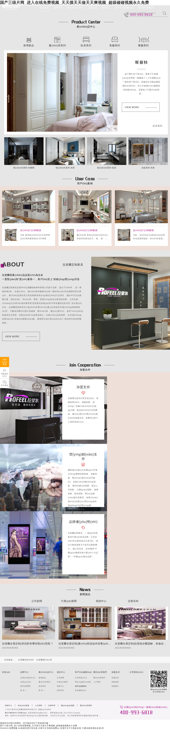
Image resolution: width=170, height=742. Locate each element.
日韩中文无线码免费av (48, 728)
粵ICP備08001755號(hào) (16, 713)
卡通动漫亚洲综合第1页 (93, 728)
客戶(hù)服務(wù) (124, 7)
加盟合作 (93, 7)
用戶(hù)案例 (80, 686)
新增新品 (42, 678)
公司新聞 (36, 601)
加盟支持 (115, 678)
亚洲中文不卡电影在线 (70, 728)
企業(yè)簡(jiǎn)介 (28, 678)
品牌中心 (58, 7)
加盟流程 (115, 682)
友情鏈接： (9, 660)
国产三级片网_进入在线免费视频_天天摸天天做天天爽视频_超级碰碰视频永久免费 (38, 725)
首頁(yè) (44, 7)
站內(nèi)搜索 (23, 705)
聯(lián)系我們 (145, 7)
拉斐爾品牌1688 (26, 660)
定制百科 (133, 601)
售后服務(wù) (80, 690)
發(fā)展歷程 (25, 686)
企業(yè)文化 (25, 682)
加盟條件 (115, 686)
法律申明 (51, 705)
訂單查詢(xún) (81, 678)
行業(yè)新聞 (69, 601)
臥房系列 (42, 686)
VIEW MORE (141, 107)
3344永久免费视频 (8, 728)
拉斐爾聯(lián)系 (44, 660)
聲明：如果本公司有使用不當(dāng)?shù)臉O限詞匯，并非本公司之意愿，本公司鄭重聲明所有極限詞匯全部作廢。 (53, 716)
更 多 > (23, 690)
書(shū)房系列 (44, 682)
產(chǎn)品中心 (75, 7)
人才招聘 (97, 682)
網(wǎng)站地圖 (67, 705)
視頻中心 (101, 601)
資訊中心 (106, 7)
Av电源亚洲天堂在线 (27, 728)
